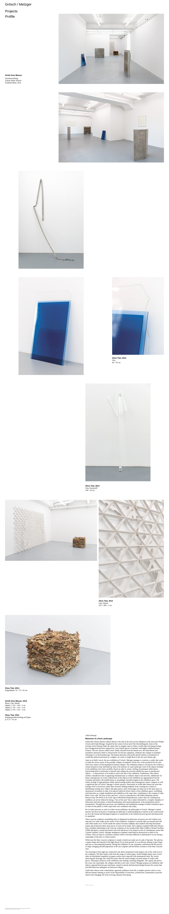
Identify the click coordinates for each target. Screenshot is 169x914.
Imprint (7, 909)
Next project (89, 885)
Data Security (15, 909)
